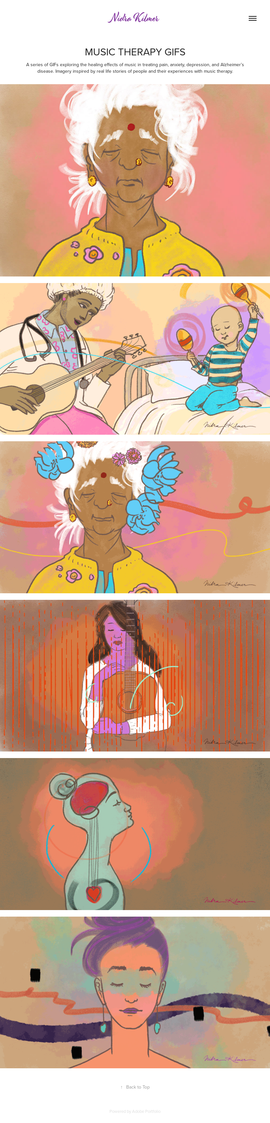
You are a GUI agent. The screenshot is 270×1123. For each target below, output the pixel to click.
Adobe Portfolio (146, 1111)
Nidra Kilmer (135, 18)
